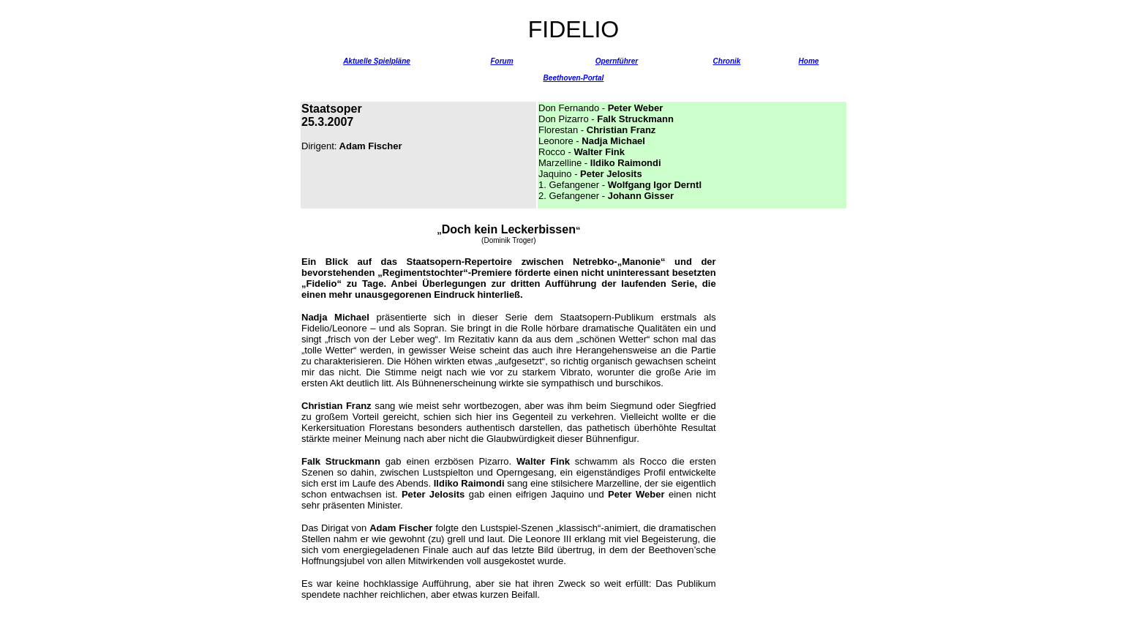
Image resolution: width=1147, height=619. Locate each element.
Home (809, 61)
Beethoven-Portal (574, 78)
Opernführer (616, 61)
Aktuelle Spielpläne (376, 61)
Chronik (727, 61)
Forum (501, 61)
